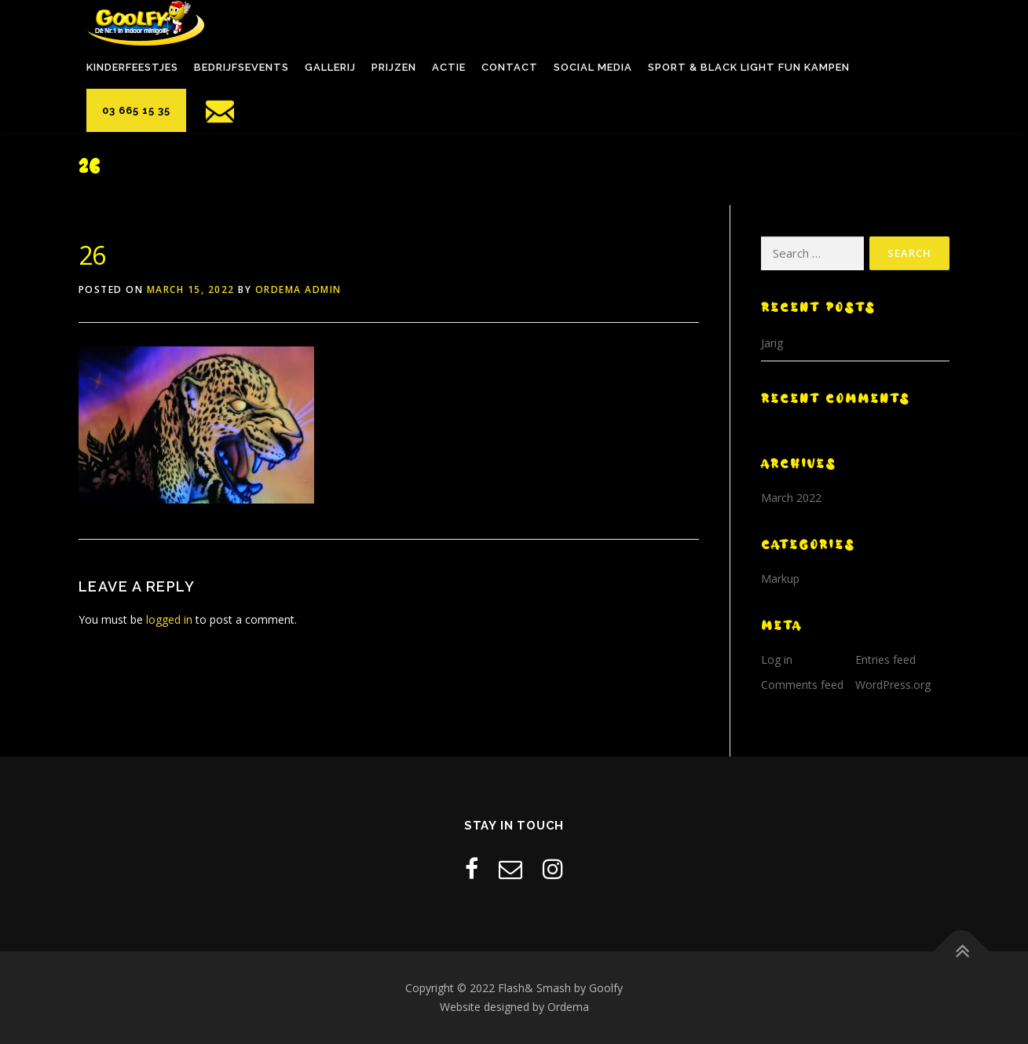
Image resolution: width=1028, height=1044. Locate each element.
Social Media (593, 67)
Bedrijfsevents (241, 67)
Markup (780, 578)
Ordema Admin (298, 289)
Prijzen (393, 67)
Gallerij (330, 67)
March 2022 (791, 497)
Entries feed (885, 659)
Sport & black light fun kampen (749, 67)
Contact (509, 67)
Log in (776, 659)
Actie (449, 67)
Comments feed (802, 684)
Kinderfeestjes (132, 67)
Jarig (772, 342)
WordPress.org (893, 684)
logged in (169, 619)
